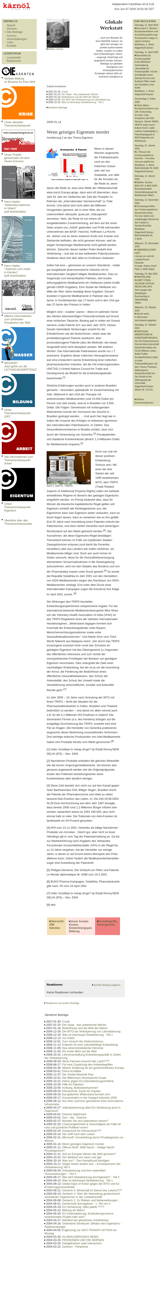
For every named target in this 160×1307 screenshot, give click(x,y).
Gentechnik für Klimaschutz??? (81, 1130)
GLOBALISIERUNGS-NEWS (80, 1236)
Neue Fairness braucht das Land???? (85, 1061)
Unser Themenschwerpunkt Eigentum (17, 507)
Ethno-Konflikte (71, 1071)
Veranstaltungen (17, 39)
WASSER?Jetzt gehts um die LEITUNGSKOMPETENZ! (20, 366)
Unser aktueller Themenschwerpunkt (17, 124)
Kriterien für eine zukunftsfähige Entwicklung (90, 1044)
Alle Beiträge (15, 32)
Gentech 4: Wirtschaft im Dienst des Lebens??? (92, 1190)
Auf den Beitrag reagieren (106, 985)
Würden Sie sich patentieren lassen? (85, 1120)
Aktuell (11, 25)
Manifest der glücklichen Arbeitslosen (85, 1220)
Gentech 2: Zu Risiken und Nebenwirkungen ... (91, 1200)
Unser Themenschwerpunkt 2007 (17, 413)
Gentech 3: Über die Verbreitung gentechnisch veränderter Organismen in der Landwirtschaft (82, 1195)
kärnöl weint (142, 314)
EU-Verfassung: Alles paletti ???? (83, 1207)
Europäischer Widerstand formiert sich (86, 1094)
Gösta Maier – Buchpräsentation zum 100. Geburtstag (147, 108)
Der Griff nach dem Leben (78, 1134)
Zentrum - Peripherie (75, 1246)
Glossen (12, 28)
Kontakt (11, 45)
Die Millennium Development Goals (84, 1077)
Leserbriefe (14, 57)
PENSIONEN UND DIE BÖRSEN (83, 1240)
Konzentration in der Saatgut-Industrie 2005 (89, 1097)
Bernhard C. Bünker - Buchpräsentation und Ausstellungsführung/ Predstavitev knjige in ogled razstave (146, 35)
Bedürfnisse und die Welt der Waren (80, 97)
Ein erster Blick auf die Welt (79, 1051)
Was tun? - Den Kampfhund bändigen (85, 1160)
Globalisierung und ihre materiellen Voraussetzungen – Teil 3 (75, 1172)
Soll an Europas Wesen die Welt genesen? (89, 1154)
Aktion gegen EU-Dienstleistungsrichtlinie (88, 1081)
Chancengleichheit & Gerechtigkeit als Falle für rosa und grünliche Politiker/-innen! (82, 1125)
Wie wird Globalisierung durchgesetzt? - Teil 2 (90, 1177)
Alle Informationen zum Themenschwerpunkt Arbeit (18, 460)
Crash (65, 91)
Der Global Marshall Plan (77, 1074)
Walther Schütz (55, 49)
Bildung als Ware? (73, 1210)
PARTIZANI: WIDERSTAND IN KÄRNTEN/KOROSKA (146, 334)
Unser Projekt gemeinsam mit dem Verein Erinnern (17, 158)
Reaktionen (14, 60)
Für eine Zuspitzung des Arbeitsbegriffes (87, 1064)
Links (10, 42)
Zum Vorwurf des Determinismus (82, 1041)
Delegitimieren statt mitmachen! (82, 1243)
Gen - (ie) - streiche (74, 1117)
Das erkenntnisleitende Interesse (82, 1048)
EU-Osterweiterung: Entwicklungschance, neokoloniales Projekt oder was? (79, 1215)
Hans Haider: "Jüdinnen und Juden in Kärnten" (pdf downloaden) (17, 270)
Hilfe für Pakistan (73, 1084)
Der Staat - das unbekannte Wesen (80, 94)
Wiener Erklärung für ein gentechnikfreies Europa (93, 1067)
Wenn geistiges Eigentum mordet (83, 1144)
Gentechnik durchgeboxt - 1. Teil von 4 (86, 1203)
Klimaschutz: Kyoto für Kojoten (81, 1091)
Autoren (12, 35)
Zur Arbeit (68, 1038)
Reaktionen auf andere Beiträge (62, 1003)
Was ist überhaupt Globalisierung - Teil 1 (83, 102)
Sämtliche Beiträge (57, 107)
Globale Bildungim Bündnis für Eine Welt (19, 80)
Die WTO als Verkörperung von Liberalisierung (86, 99)
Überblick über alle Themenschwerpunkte (18, 522)
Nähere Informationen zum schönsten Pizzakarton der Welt (18, 319)
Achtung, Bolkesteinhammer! (80, 1087)
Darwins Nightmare (74, 1114)
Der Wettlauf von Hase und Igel (81, 1157)
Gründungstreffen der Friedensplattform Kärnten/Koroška (146, 209)
